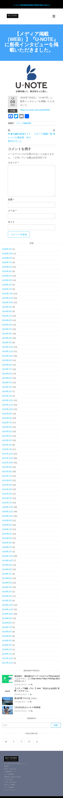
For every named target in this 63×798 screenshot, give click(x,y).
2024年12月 (7, 293)
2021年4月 (7, 489)
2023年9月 (7, 360)
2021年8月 (7, 471)
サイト (11, 222)
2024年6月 (7, 320)
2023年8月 (7, 365)
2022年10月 (7, 409)
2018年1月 (7, 654)
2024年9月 (7, 307)
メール (12, 210)
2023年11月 (7, 351)
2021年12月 (7, 454)
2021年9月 (7, 467)
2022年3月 (7, 440)
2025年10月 (7, 253)
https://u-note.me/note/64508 (35, 110)
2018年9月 (7, 618)
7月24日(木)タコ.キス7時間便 (27, 707)
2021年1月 (7, 502)
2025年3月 (7, 280)
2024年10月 (7, 302)
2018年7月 (7, 627)
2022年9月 (7, 413)
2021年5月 (7, 485)
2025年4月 (7, 276)
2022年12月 (7, 400)
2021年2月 (7, 498)
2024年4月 (7, 329)
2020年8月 (7, 525)
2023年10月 (7, 356)
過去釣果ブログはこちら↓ (25, 698)
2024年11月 (7, 298)
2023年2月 (7, 391)
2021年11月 (7, 458)
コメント (13, 162)
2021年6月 (7, 480)
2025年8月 (7, 258)
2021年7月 (7, 476)
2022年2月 (7, 445)
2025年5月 (7, 271)
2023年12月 (7, 347)
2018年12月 (7, 605)
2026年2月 (7, 249)
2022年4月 (7, 436)
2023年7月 (7, 369)
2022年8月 (7, 418)
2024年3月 (7, 333)
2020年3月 (7, 547)
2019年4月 (7, 587)
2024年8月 (7, 311)
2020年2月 (7, 551)
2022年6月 (7, 427)
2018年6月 (7, 631)
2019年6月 (7, 578)
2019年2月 (7, 596)
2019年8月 (7, 569)
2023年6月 (7, 373)
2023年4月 (7, 382)
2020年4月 (7, 542)
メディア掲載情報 (23, 123)
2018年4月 (7, 640)
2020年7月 (7, 529)
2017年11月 (7, 663)
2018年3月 (7, 645)
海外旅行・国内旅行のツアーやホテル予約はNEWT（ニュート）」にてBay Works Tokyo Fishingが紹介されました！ (37, 678)
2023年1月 (7, 396)
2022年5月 (7, 431)
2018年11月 (7, 609)
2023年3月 (7, 387)
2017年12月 (7, 658)
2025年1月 (7, 289)
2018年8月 (7, 623)
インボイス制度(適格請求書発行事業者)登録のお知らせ (31, 5)
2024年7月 (7, 316)
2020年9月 (7, 520)
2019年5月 (7, 583)
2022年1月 (7, 449)
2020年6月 (7, 534)
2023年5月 (7, 378)
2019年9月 (7, 565)
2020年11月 (7, 511)
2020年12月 (7, 507)
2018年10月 (7, 614)
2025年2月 (7, 284)
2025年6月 (7, 267)
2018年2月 (7, 649)
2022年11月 (7, 405)
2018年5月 (7, 636)
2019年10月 (7, 560)
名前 (11, 199)
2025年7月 (7, 262)
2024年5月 (7, 325)
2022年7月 (7, 422)
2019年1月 (7, 600)
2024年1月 (7, 342)
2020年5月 (7, 538)
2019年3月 (7, 591)
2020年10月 (7, 516)
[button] (54, 16)
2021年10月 (7, 462)
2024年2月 (7, 338)
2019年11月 (7, 556)
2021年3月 (7, 494)
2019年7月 (7, 574)
